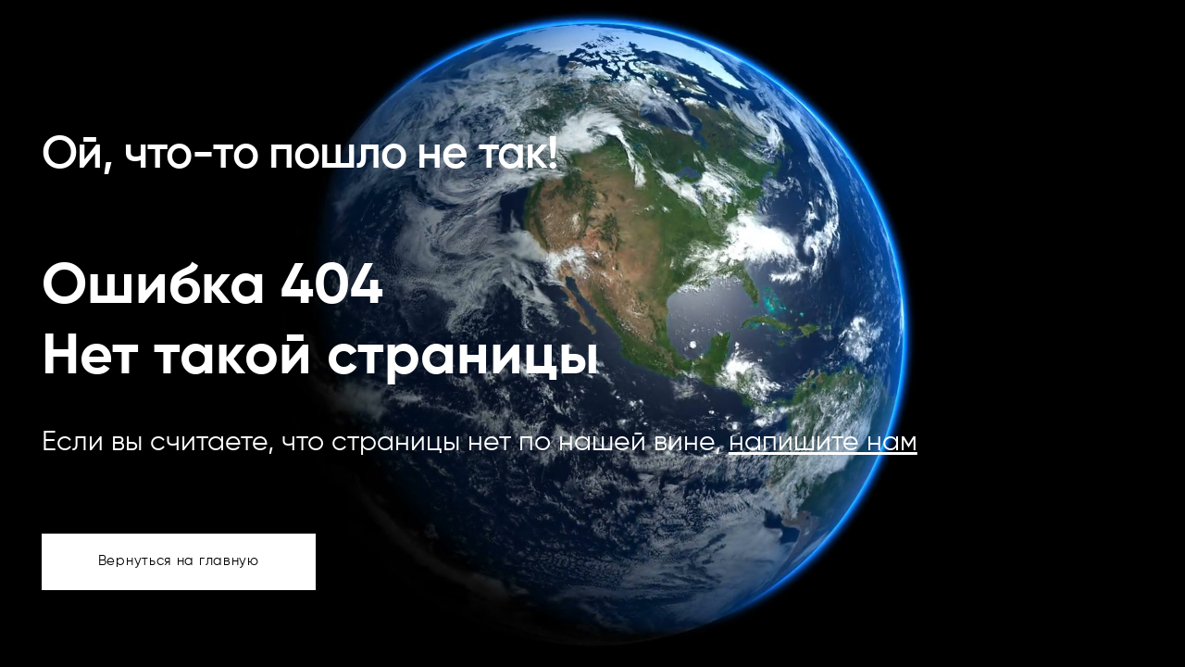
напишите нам (823, 443)
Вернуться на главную (178, 561)
